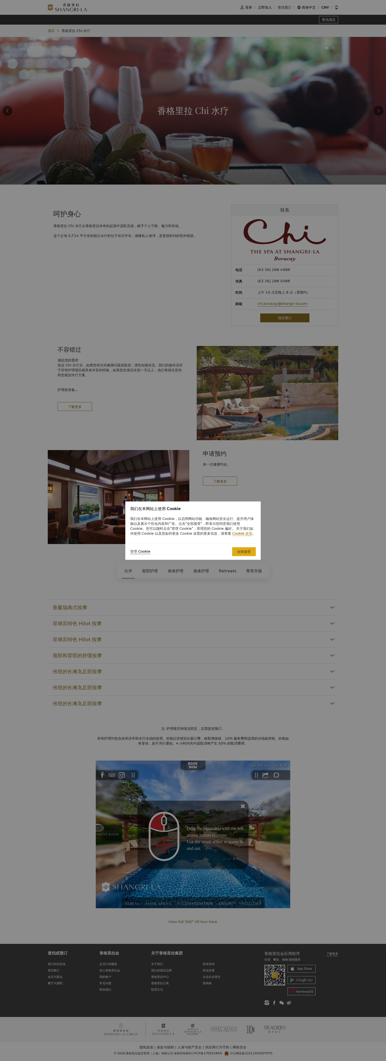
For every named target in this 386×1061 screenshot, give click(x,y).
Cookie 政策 (242, 533)
